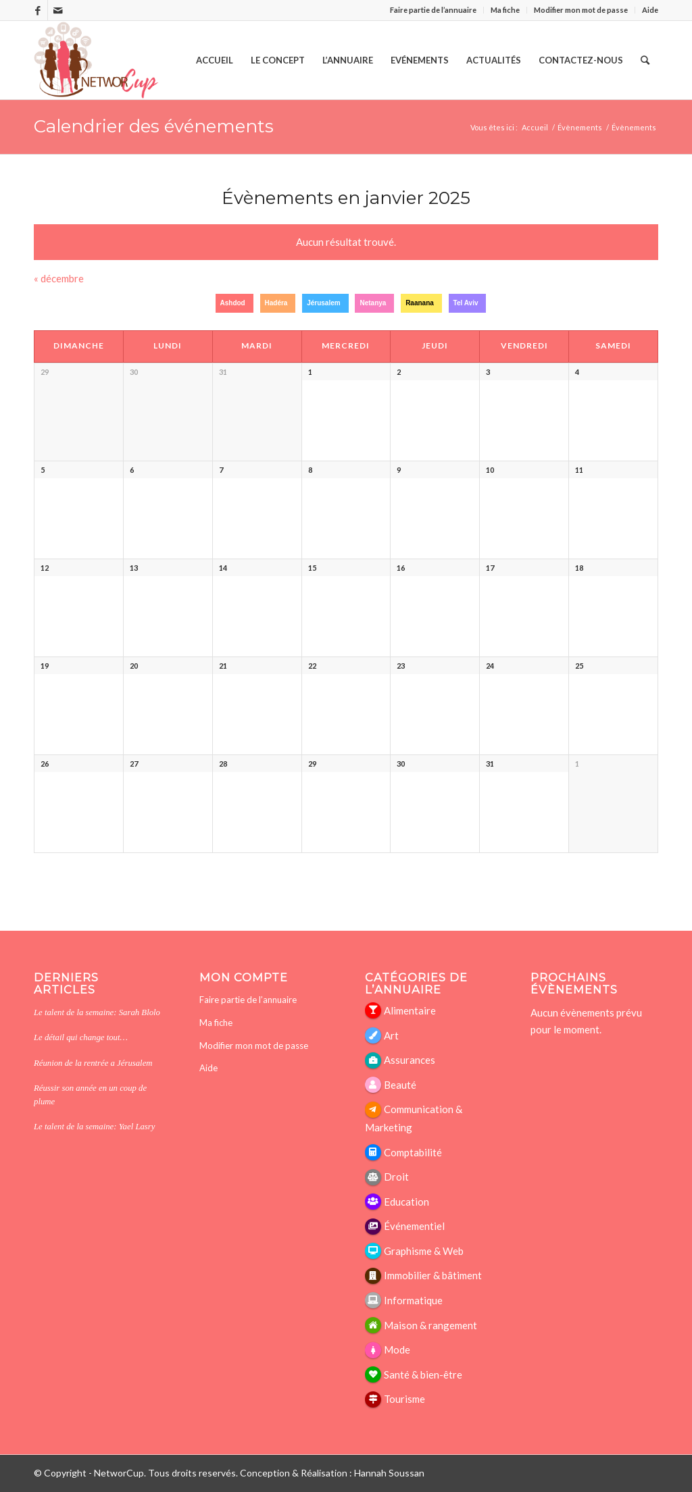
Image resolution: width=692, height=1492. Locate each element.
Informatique (413, 1300)
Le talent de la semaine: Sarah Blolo (97, 1012)
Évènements (634, 127)
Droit (396, 1177)
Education (406, 1201)
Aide (650, 9)
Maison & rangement (430, 1325)
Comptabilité (413, 1152)
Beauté (400, 1085)
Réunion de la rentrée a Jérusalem (93, 1063)
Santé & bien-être (423, 1374)
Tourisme (404, 1399)
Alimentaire (410, 1010)
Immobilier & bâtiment (433, 1275)
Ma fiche (505, 9)
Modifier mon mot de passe (581, 9)
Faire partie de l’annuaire (433, 9)
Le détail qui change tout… (81, 1037)
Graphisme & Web (424, 1251)
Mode (397, 1349)
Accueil (535, 127)
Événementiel (414, 1226)
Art (391, 1035)
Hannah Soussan (389, 1472)
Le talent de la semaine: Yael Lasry (94, 1126)
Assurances (409, 1060)
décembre (59, 278)
